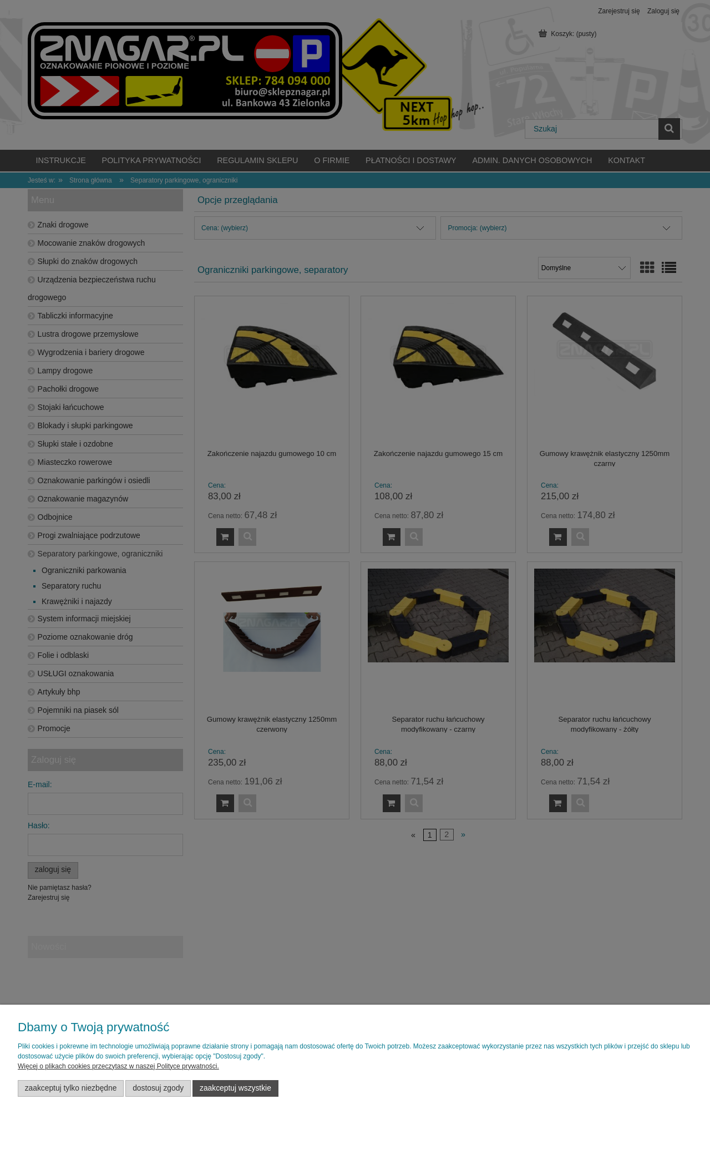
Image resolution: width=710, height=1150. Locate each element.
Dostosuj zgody (158, 1088)
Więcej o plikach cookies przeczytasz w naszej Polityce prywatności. (118, 1066)
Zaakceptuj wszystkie (235, 1088)
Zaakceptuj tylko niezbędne (71, 1088)
